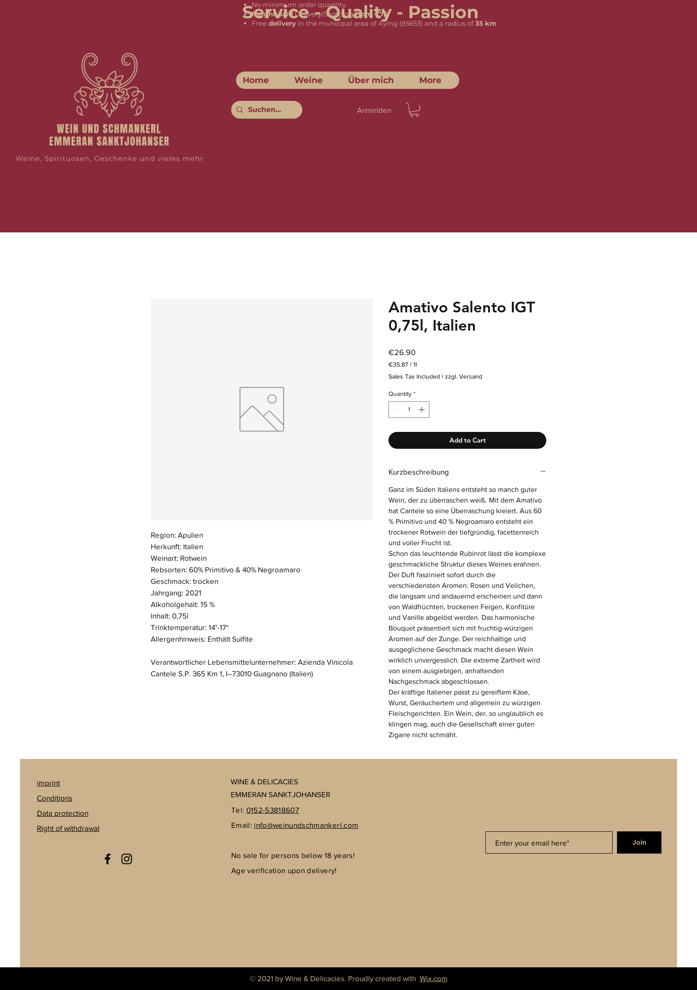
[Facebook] (107, 859)
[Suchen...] (266, 110)
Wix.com (434, 978)
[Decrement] (395, 409)
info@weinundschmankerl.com (306, 825)
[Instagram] (127, 859)
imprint (48, 782)
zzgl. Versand (463, 376)
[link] (414, 110)
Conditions (54, 798)
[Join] (639, 842)
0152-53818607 (272, 810)
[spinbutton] (409, 409)
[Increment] (422, 409)
